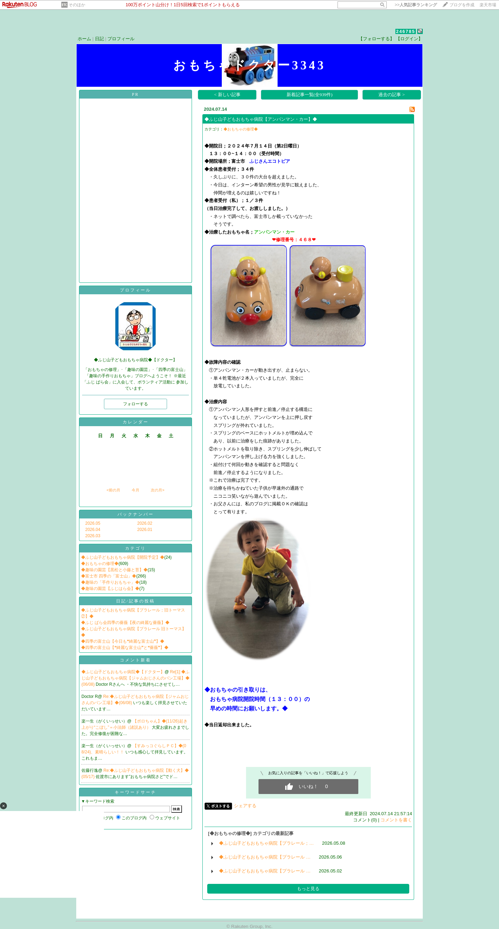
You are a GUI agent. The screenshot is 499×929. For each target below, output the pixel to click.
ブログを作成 (461, 4)
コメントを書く (396, 819)
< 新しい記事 (227, 94)
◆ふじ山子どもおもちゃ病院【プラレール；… (266, 843)
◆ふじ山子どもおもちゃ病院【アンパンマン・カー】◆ (260, 119)
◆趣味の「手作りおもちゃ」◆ (110, 582)
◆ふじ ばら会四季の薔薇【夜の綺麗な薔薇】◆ (125, 622)
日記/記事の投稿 (135, 601)
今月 (135, 490)
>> (416, 4)
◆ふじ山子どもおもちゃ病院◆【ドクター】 (123, 671)
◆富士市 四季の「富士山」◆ (108, 576)
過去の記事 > (391, 94)
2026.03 (92, 535)
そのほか (77, 4)
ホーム (84, 38)
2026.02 (144, 523)
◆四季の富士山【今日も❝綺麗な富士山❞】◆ (122, 641)
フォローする (135, 404)
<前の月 (113, 490)
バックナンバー (135, 514)
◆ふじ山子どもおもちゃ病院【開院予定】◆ (122, 557)
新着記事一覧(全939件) (310, 94)
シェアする (245, 805)
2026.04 (92, 529)
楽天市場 (488, 4)
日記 (99, 38)
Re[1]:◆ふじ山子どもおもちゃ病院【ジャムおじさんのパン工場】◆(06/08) (135, 678)
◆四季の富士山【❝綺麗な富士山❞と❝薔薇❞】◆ (124, 647)
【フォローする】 (376, 38)
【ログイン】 (409, 38)
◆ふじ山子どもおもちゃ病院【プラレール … (264, 857)
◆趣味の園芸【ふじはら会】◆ (110, 588)
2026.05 (92, 523)
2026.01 (144, 529)
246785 (405, 31)
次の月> (157, 490)
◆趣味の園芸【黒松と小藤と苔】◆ (114, 569)
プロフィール (120, 38)
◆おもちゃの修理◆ (100, 563)
